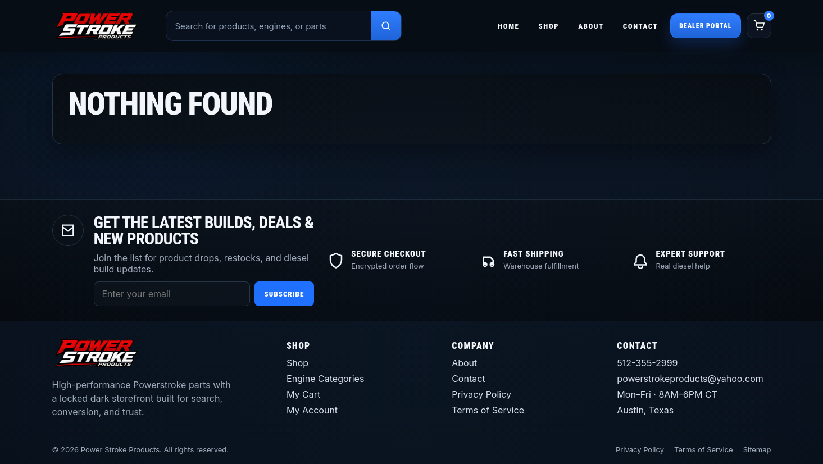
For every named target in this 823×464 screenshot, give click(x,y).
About (591, 26)
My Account (312, 410)
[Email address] (172, 293)
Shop (548, 26)
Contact (640, 26)
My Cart (303, 394)
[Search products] (386, 25)
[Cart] (759, 25)
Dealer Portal (705, 26)
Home (508, 26)
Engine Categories (325, 378)
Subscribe (284, 294)
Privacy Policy (481, 394)
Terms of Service (488, 410)
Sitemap (757, 449)
